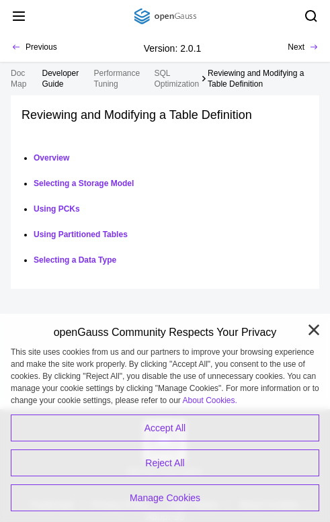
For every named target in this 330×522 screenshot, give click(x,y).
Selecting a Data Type (75, 260)
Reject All (164, 463)
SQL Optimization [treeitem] (177, 79)
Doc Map (18, 79)
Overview (51, 158)
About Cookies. (210, 400)
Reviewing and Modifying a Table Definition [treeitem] (256, 79)
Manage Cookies (165, 497)
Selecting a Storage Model (84, 183)
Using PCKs (57, 209)
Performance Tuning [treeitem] (116, 79)
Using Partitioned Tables (81, 234)
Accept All (165, 428)
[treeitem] (63, 78)
